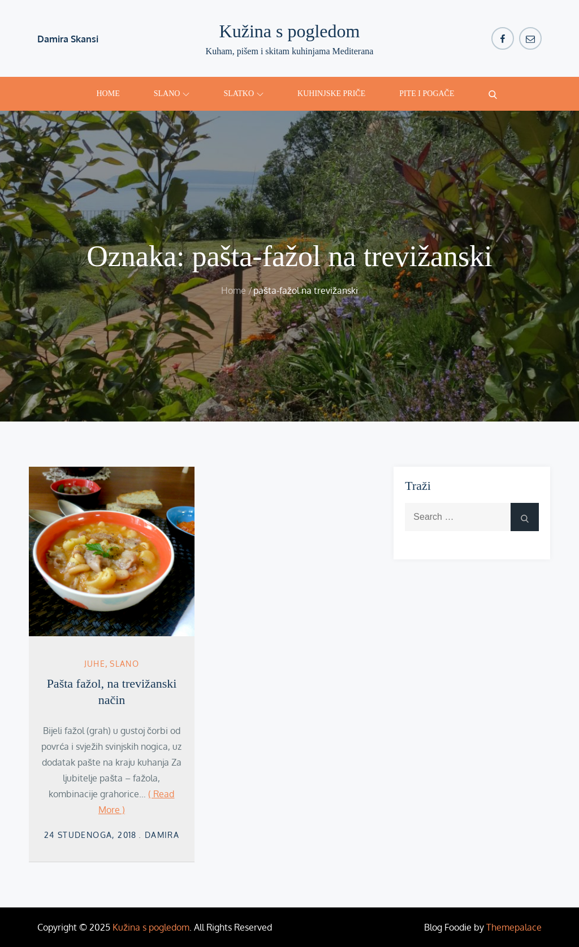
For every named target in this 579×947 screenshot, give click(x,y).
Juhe (95, 663)
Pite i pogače (426, 93)
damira (162, 835)
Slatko (243, 93)
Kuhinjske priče (331, 93)
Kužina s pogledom (289, 31)
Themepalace (514, 927)
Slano (172, 93)
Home (108, 93)
